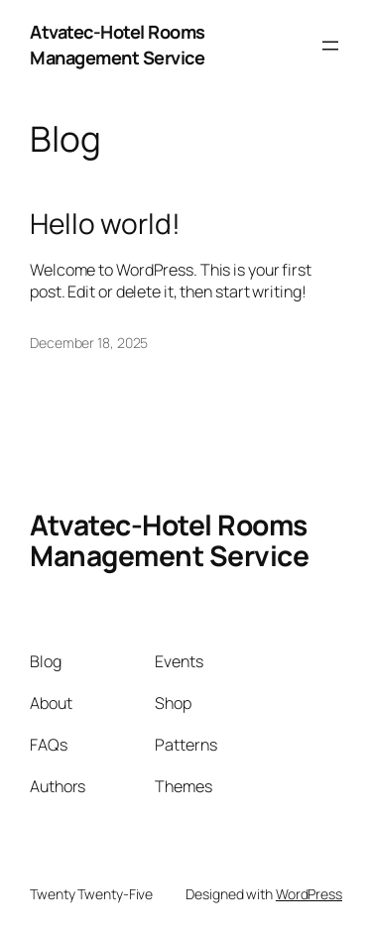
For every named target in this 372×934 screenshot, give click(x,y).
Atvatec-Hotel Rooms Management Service (117, 44)
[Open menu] (330, 46)
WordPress (309, 893)
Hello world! (105, 224)
